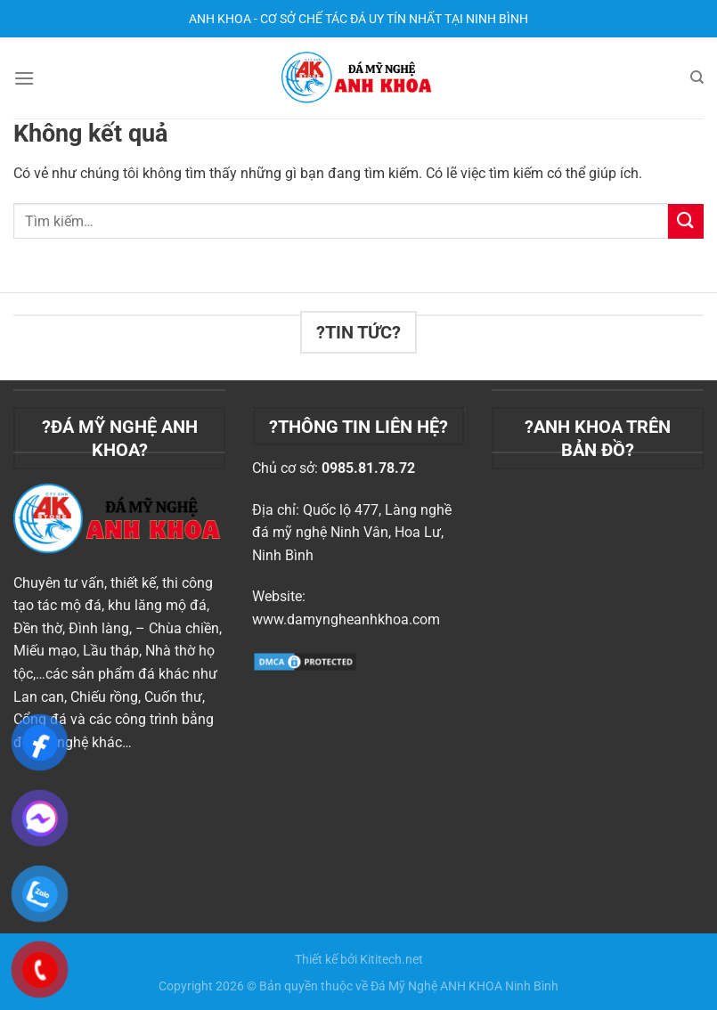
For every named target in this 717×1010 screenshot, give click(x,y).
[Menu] (24, 78)
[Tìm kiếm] (697, 77)
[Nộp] (686, 221)
